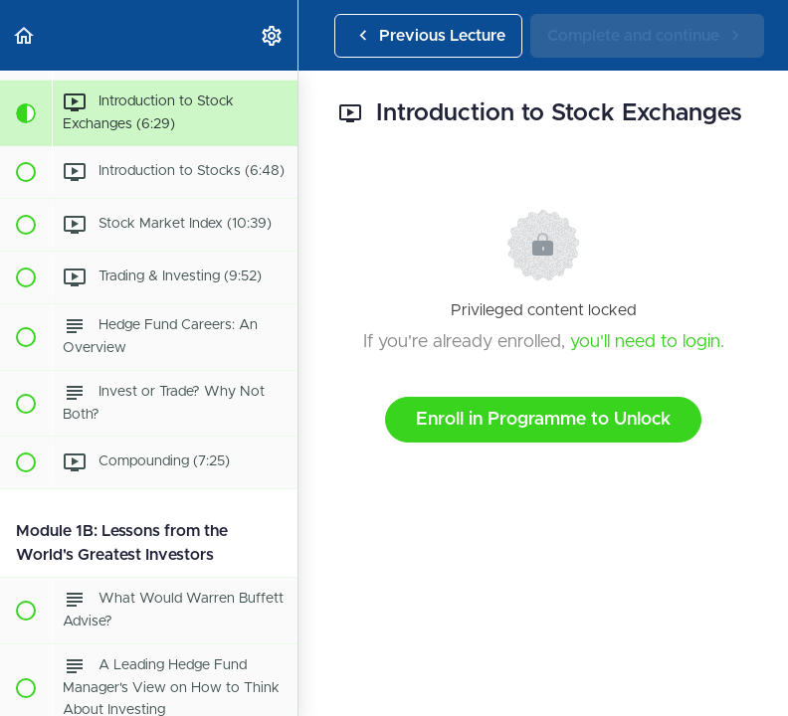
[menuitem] (272, 35)
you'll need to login (645, 342)
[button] (25, 35)
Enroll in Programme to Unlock (543, 420)
